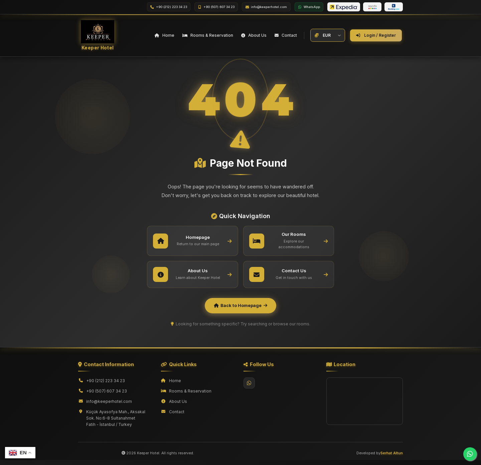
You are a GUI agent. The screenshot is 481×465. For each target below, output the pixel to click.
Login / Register (376, 36)
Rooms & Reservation (190, 396)
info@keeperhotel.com (109, 406)
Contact (176, 416)
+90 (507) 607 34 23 (106, 396)
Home (175, 385)
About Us (178, 406)
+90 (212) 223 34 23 (105, 385)
